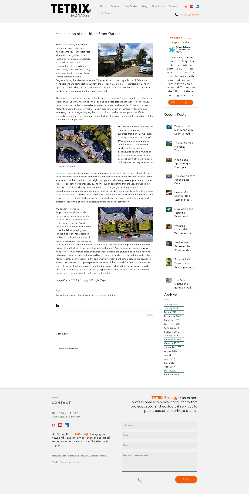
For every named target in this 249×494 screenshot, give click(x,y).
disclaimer (73, 455)
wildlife (111, 295)
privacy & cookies (89, 455)
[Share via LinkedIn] (57, 305)
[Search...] (132, 13)
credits (103, 455)
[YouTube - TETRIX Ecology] (191, 6)
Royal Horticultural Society (92, 295)
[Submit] (186, 479)
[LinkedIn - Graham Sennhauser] (197, 6)
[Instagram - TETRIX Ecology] (186, 6)
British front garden (66, 295)
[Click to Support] (180, 102)
